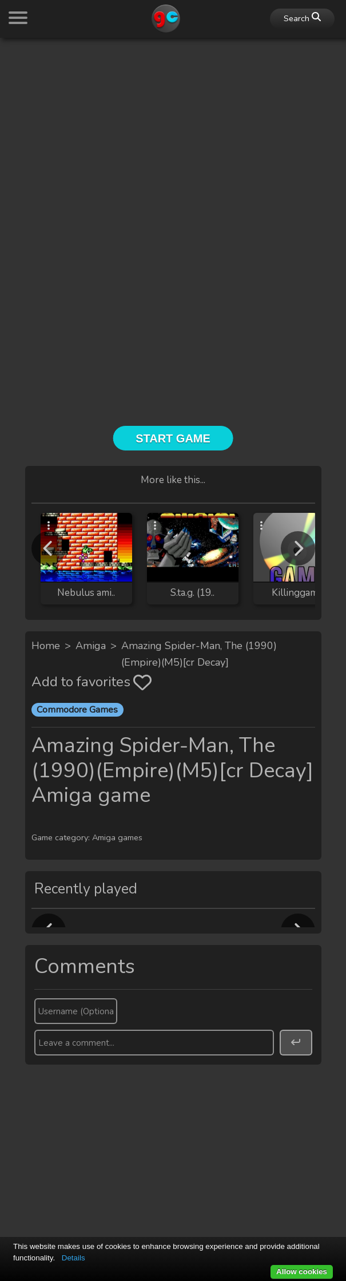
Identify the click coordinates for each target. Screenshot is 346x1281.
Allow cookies (301, 1271)
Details (73, 1258)
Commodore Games (77, 709)
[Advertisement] (173, 127)
